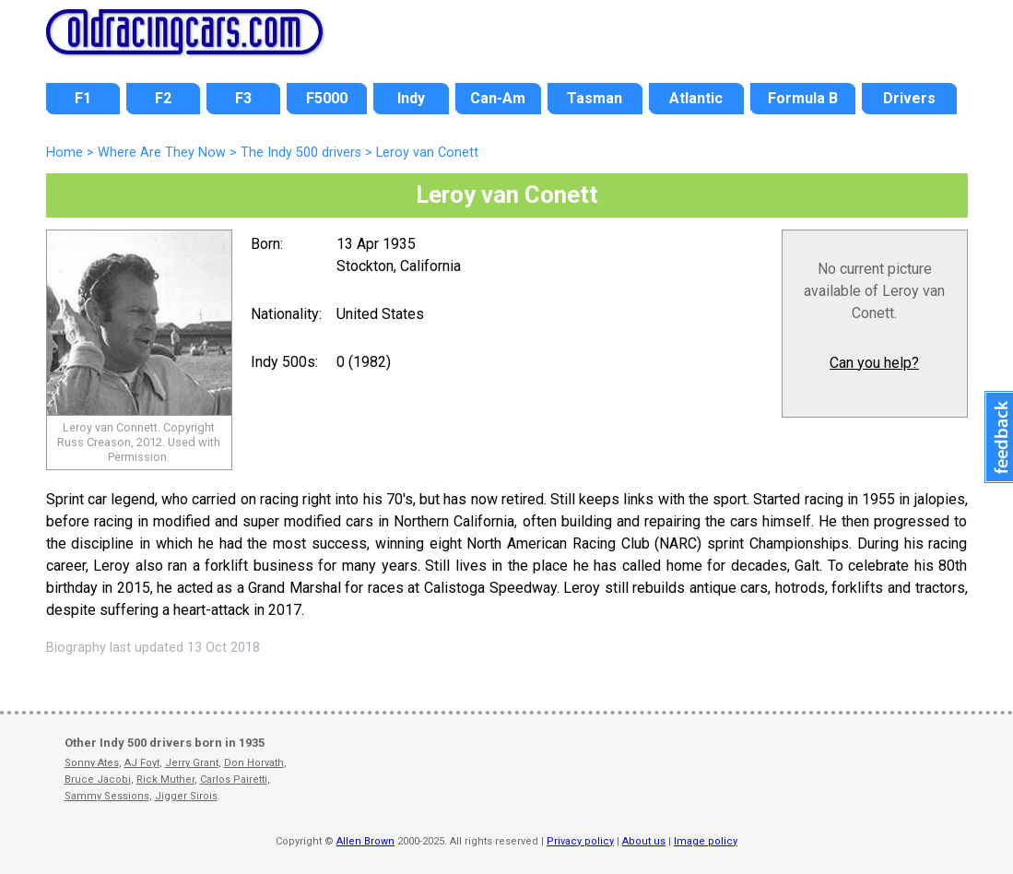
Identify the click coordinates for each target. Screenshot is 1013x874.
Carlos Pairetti (233, 779)
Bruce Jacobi (98, 779)
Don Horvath (254, 763)
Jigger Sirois (186, 796)
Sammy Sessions (107, 796)
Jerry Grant (191, 763)
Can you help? (874, 363)
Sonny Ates (92, 763)
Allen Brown (365, 841)
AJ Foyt (141, 763)
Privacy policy (580, 841)
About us (644, 841)
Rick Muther (165, 779)
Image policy (705, 841)
